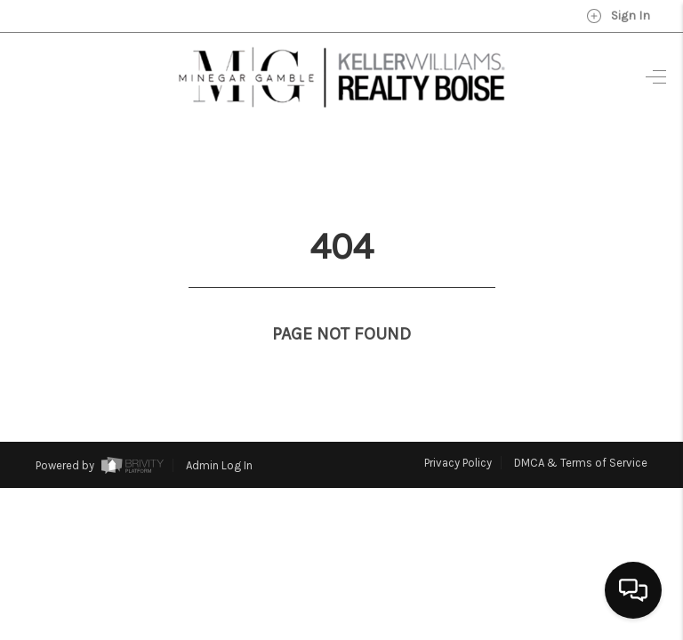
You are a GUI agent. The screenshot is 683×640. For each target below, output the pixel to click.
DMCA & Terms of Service (580, 429)
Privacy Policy (458, 429)
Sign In (618, 16)
